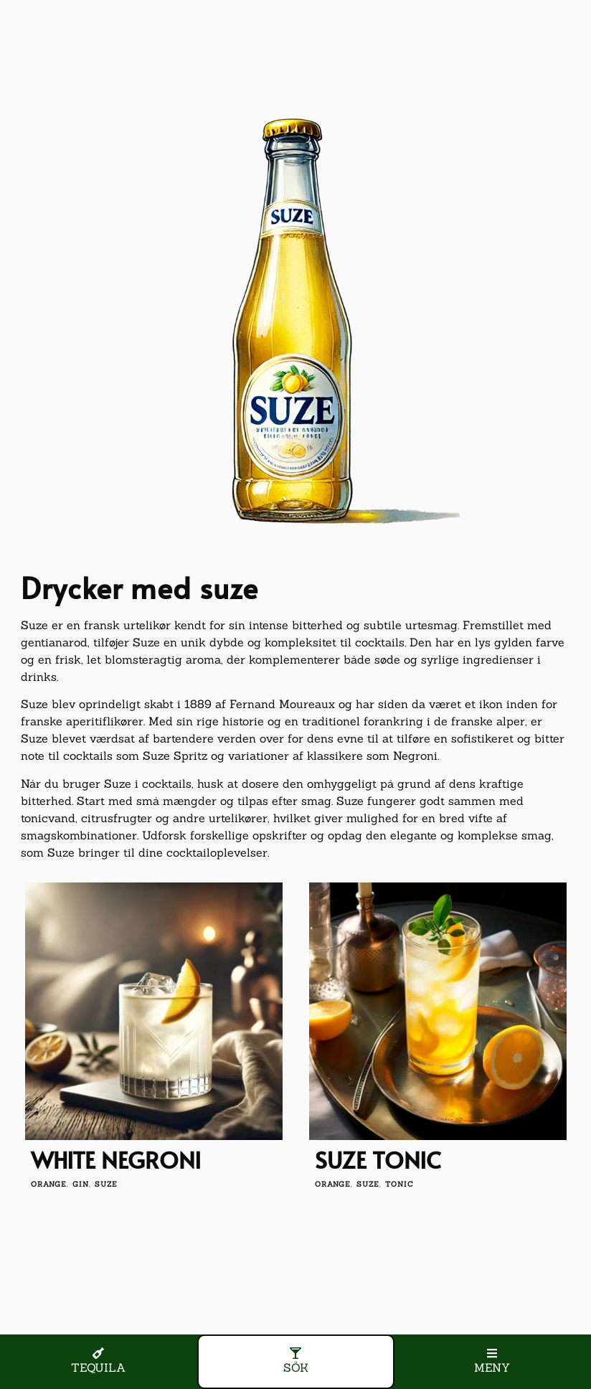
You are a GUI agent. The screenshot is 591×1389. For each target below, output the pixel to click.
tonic (399, 1184)
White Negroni (116, 1159)
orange (49, 1184)
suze (106, 1184)
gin (80, 1184)
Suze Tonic (378, 1159)
